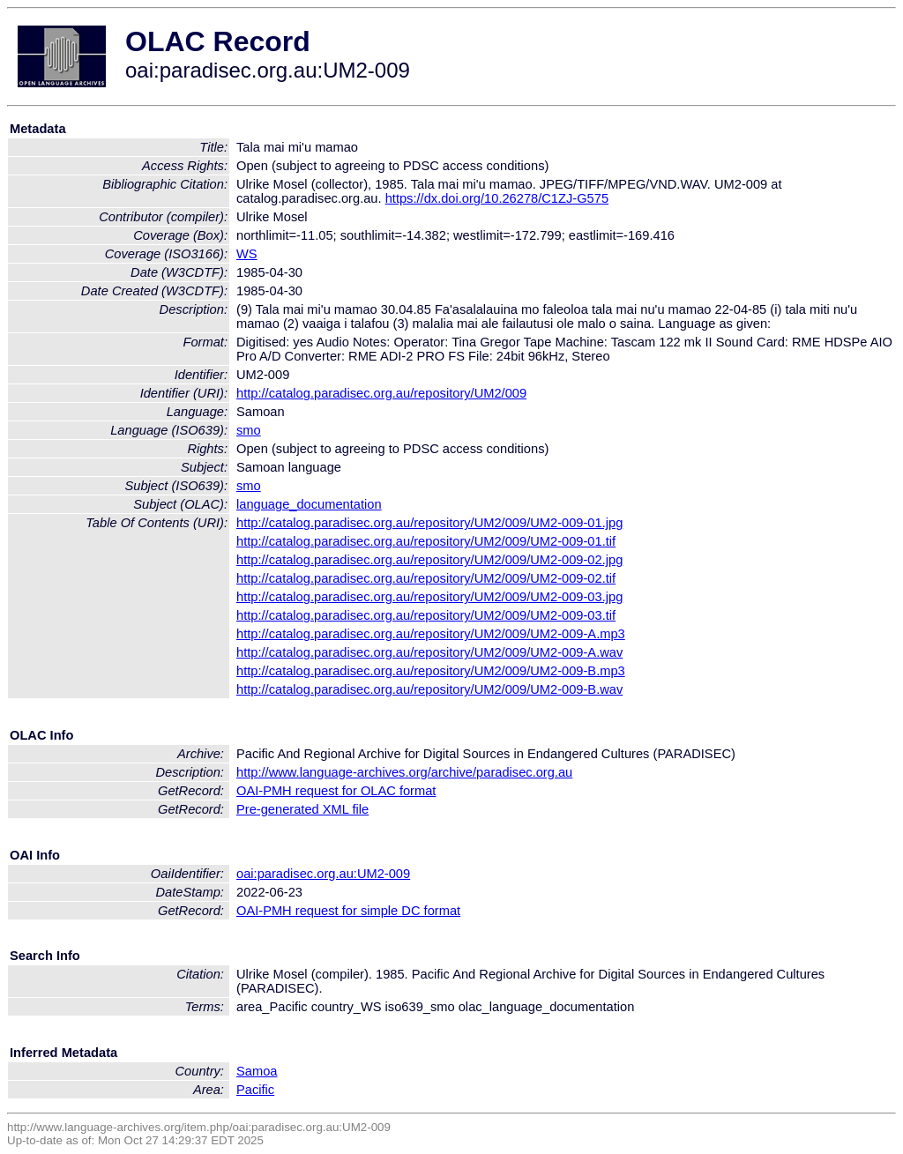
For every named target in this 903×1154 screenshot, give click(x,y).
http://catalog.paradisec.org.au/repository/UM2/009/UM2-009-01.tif (426, 541)
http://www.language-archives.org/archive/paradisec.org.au (404, 772)
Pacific (255, 1090)
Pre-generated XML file (302, 809)
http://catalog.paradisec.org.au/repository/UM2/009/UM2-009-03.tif (426, 615)
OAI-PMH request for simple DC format (348, 911)
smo (248, 430)
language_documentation (309, 504)
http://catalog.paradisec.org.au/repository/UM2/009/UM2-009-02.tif (426, 578)
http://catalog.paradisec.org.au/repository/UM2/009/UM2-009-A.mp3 (430, 634)
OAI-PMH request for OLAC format (336, 791)
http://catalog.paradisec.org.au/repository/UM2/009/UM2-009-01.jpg (429, 523)
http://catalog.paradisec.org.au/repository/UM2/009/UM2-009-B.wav (429, 689)
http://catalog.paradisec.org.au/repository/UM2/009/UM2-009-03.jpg (429, 597)
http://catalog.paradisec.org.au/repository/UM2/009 (381, 393)
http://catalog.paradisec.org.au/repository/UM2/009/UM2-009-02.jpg (429, 560)
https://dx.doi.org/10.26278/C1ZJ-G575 (496, 198)
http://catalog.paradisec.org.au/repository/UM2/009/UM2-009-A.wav (429, 652)
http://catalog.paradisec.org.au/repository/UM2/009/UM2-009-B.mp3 (430, 671)
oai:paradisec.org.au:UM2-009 (323, 874)
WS (246, 254)
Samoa (256, 1071)
